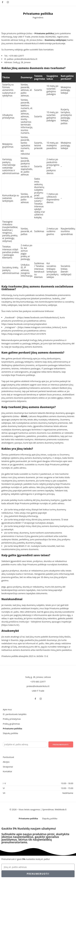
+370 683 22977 (16, 55)
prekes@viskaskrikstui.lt (25, 59)
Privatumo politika (12, 728)
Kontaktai (7, 771)
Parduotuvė (8, 757)
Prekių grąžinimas (11, 723)
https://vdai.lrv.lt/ (10, 625)
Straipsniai (8, 766)
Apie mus (7, 709)
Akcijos (6, 761)
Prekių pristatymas (12, 719)
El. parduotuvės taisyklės (14, 714)
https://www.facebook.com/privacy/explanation (24, 324)
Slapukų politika (10, 733)
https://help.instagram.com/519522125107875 (23, 334)
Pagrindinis (38, 17)
